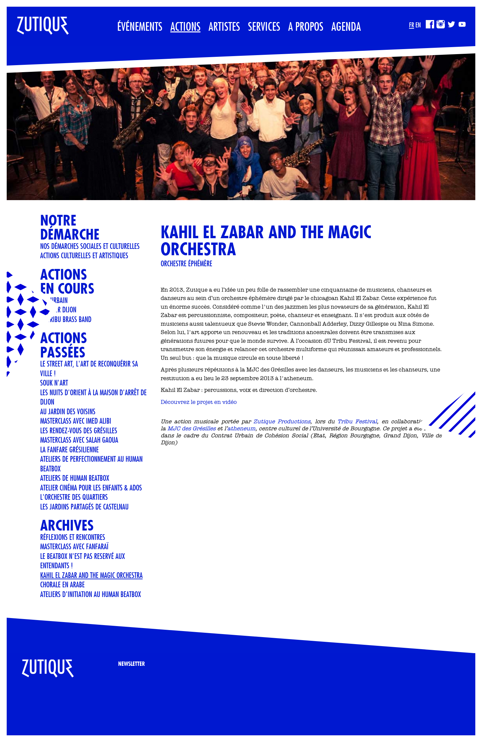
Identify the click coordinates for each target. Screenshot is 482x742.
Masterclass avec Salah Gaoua (79, 440)
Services (264, 26)
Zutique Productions (281, 421)
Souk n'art (54, 383)
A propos (305, 26)
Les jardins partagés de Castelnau (84, 506)
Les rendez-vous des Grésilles (78, 430)
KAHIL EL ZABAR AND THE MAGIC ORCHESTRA (91, 575)
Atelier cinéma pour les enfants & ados (91, 487)
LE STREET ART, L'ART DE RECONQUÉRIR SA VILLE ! (89, 368)
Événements (139, 26)
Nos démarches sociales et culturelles (90, 246)
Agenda (346, 26)
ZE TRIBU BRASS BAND (65, 319)
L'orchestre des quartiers (74, 497)
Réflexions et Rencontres (72, 537)
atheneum (241, 428)
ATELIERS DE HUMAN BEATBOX (74, 478)
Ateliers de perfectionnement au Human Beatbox (91, 463)
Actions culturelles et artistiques (84, 255)
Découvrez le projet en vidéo (199, 402)
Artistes (224, 26)
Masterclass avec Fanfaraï (74, 546)
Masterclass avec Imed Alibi (75, 421)
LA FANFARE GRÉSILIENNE (69, 449)
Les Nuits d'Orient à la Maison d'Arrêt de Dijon (93, 397)
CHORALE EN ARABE (62, 584)
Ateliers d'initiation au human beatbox (90, 594)
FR (411, 24)
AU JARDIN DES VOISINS (67, 411)
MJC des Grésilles (191, 428)
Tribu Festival (357, 421)
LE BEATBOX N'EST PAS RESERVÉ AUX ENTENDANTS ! (82, 561)
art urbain (54, 300)
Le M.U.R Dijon (58, 309)
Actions (185, 26)
